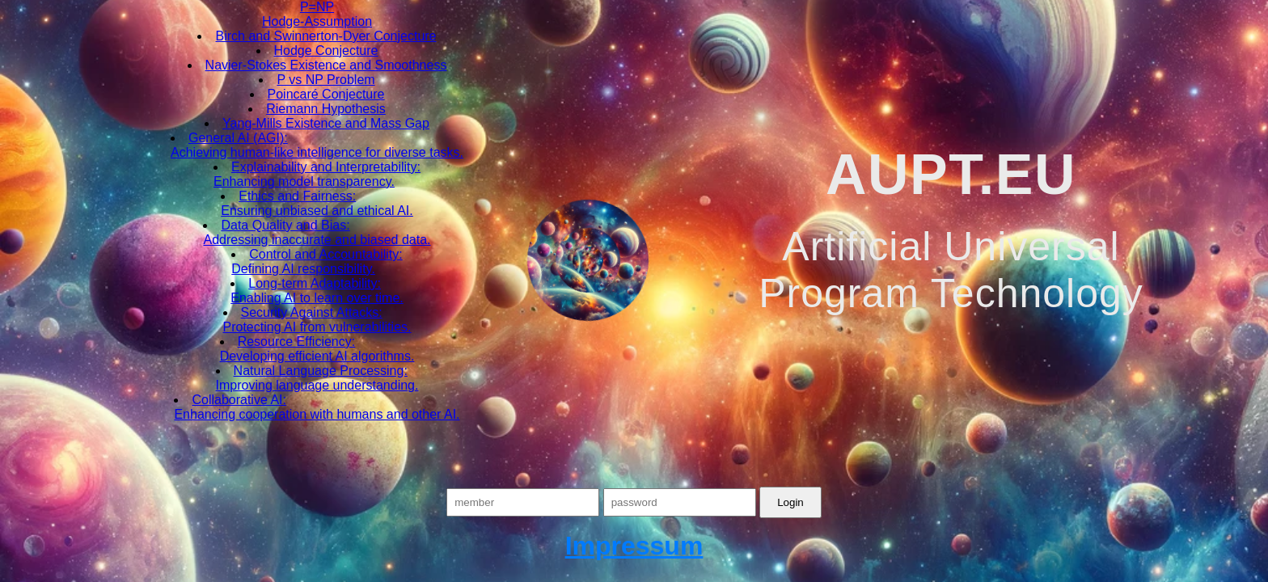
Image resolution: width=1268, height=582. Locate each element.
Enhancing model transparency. (304, 181)
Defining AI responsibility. (303, 269)
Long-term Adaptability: (314, 283)
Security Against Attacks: (312, 312)
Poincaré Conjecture (326, 94)
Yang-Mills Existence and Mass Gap (325, 123)
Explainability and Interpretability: (326, 167)
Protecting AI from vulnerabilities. (317, 327)
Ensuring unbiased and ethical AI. (317, 210)
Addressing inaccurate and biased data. (316, 240)
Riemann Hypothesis (326, 109)
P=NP (317, 7)
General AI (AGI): (238, 138)
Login (790, 502)
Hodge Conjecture (326, 50)
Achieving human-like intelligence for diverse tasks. (317, 152)
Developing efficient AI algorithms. (317, 356)
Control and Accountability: (325, 254)
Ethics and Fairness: (297, 196)
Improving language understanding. (317, 385)
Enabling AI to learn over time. (316, 298)
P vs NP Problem (325, 79)
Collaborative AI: (239, 400)
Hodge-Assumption (317, 21)
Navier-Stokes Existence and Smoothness (326, 65)
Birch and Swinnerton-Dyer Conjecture (325, 36)
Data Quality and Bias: (285, 225)
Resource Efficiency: (297, 341)
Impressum (634, 545)
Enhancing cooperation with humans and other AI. (316, 414)
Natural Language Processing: (321, 370)
